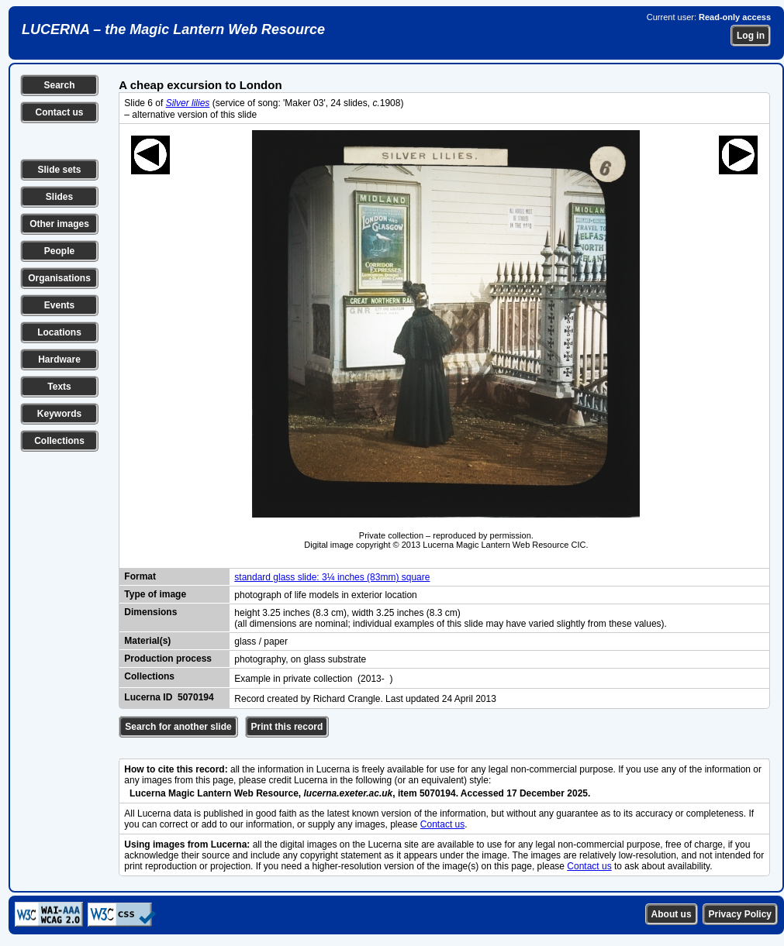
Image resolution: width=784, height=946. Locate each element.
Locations (59, 332)
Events (59, 305)
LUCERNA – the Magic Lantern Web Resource (173, 29)
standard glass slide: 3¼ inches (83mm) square (332, 577)
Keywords (59, 413)
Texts (59, 386)
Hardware (59, 359)
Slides (59, 196)
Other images (59, 223)
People (59, 251)
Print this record (287, 726)
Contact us (59, 112)
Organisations (59, 278)
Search (58, 85)
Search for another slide (178, 726)
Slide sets (59, 169)
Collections (59, 440)
